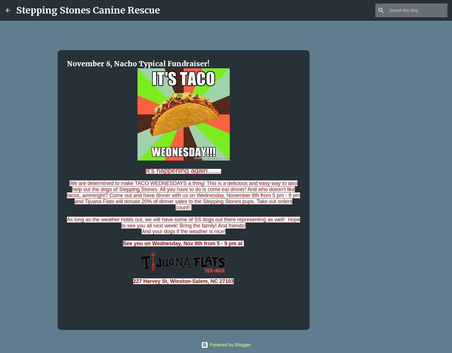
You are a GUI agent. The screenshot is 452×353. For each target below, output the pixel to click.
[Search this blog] (417, 10)
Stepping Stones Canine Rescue (88, 10)
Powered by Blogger (226, 344)
